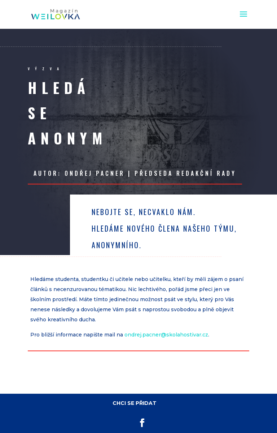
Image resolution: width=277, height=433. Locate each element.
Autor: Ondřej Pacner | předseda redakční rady (135, 173)
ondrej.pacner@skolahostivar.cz (166, 334)
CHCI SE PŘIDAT (135, 403)
